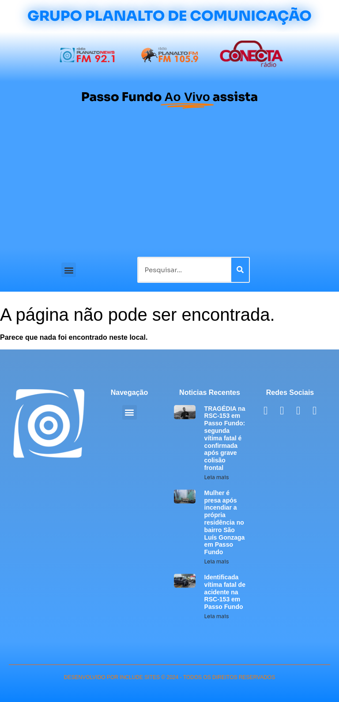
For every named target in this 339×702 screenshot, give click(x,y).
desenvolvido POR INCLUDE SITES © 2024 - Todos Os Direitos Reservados (169, 677)
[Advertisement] (169, 182)
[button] (68, 270)
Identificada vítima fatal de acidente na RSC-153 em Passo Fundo (224, 592)
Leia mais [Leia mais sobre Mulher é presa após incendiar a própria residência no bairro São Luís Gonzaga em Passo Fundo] (216, 561)
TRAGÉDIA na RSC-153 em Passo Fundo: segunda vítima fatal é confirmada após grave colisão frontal (224, 438)
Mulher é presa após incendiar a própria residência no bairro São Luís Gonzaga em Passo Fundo (224, 522)
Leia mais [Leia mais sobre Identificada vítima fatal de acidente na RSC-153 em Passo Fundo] (216, 616)
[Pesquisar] (240, 270)
